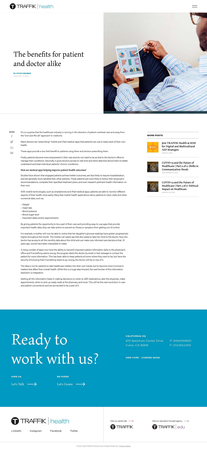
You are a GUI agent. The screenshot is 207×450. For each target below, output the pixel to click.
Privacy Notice (124, 446)
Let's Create (65, 384)
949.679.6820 (182, 340)
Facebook (56, 431)
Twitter (74, 431)
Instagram (36, 431)
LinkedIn (16, 431)
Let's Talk (17, 384)
